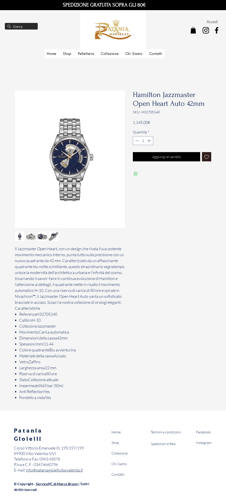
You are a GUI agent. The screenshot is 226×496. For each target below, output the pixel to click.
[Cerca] (20, 27)
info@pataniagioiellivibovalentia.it (54, 470)
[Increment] (149, 140)
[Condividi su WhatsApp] (135, 173)
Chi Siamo (119, 464)
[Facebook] (216, 30)
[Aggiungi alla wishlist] (206, 156)
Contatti (117, 474)
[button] (193, 30)
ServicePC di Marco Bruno (57, 484)
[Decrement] (137, 140)
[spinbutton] (143, 140)
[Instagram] (206, 30)
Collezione (119, 453)
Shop (115, 442)
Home (116, 432)
